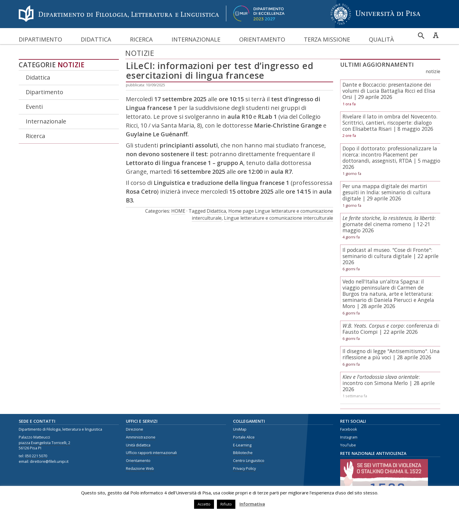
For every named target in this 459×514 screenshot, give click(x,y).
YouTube (348, 445)
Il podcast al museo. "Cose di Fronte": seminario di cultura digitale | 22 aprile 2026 (390, 256)
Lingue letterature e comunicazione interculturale (278, 218)
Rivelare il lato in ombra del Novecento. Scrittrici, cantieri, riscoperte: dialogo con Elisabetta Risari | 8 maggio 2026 (389, 122)
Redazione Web (140, 468)
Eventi (34, 107)
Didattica (96, 39)
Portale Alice (244, 437)
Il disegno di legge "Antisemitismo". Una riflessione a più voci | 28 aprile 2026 (391, 354)
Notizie (71, 64)
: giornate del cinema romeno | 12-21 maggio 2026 (389, 224)
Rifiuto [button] (226, 504)
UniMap (239, 429)
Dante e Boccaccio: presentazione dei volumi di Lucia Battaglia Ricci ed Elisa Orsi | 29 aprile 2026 (388, 90)
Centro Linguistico (248, 460)
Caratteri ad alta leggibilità (435, 35)
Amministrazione (140, 437)
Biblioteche (243, 452)
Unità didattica (138, 445)
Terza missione (327, 39)
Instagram (348, 437)
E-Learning (242, 445)
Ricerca (141, 39)
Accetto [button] (204, 504)
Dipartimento (40, 39)
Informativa (252, 504)
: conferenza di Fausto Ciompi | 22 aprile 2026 (390, 328)
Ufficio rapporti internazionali (151, 452)
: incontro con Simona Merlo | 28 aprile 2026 (388, 383)
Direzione (134, 429)
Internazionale (196, 39)
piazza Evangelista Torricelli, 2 (44, 442)
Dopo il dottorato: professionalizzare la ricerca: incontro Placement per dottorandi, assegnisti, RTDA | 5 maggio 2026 (391, 157)
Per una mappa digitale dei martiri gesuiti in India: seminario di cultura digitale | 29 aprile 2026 (386, 192)
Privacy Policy (244, 468)
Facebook (348, 429)
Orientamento (262, 39)
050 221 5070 (36, 455)
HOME (178, 211)
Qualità (381, 39)
